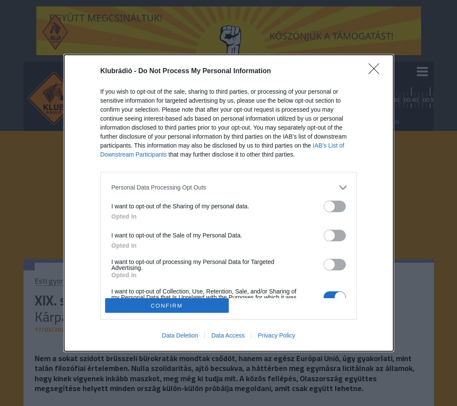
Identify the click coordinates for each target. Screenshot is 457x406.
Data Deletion (180, 335)
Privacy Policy (276, 335)
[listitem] (229, 187)
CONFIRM (167, 305)
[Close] (377, 71)
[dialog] (228, 203)
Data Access (228, 335)
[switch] (335, 206)
